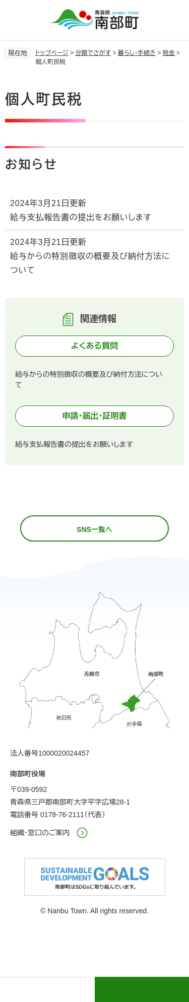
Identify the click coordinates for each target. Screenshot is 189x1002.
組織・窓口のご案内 (40, 833)
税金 (169, 52)
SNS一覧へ (94, 529)
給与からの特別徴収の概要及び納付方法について (90, 263)
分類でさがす (93, 52)
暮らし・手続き (137, 52)
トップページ (52, 52)
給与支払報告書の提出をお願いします (81, 217)
